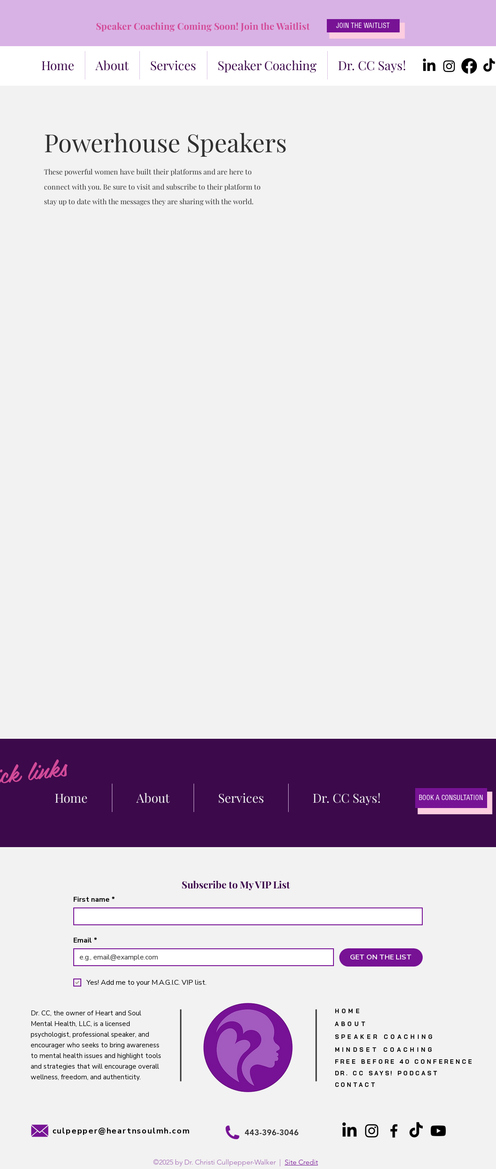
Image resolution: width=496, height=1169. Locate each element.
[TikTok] (416, 1131)
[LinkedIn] (429, 66)
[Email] (201, 957)
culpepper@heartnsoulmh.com (121, 1130)
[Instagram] (449, 66)
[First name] (245, 916)
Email (85, 940)
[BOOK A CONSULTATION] (451, 798)
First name (94, 899)
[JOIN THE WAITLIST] (363, 25)
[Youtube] (438, 1131)
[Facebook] (469, 66)
